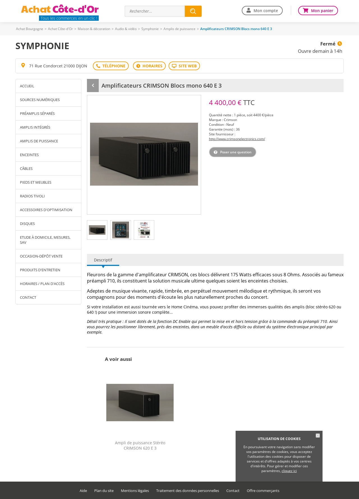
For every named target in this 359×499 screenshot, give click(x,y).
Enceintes (29, 154)
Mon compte (266, 10)
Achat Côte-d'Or (60, 28)
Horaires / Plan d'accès (42, 283)
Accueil (27, 85)
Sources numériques (40, 99)
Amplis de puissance (179, 28)
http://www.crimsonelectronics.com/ (237, 138)
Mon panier (322, 10)
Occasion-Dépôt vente (41, 256)
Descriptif (103, 260)
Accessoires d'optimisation (46, 209)
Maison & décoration (94, 28)
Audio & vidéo (126, 28)
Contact (28, 297)
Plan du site (104, 490)
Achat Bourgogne (29, 28)
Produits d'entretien (40, 269)
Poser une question (236, 152)
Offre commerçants (263, 490)
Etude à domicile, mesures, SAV (45, 240)
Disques (27, 223)
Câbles (26, 168)
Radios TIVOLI (32, 196)
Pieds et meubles (35, 182)
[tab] (97, 230)
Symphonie (150, 28)
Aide (83, 490)
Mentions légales (135, 490)
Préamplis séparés (37, 113)
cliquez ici (289, 470)
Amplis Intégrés (35, 127)
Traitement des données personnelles (187, 490)
